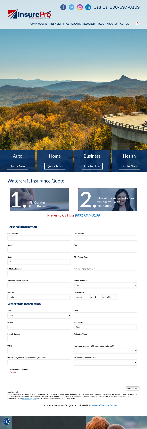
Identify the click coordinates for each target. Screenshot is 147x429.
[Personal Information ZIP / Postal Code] (105, 261)
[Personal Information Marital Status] (105, 285)
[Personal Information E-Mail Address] (39, 273)
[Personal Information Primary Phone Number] (105, 273)
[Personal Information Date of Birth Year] (111, 297)
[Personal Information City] (105, 249)
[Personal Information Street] (39, 249)
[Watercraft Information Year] (39, 315)
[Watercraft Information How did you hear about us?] (105, 362)
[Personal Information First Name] (39, 238)
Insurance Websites (54, 405)
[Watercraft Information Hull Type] (105, 327)
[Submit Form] (132, 388)
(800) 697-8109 (87, 215)
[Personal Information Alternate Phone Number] (39, 285)
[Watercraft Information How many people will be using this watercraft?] (105, 351)
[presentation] (32, 378)
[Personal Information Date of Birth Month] (82, 297)
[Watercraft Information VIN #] (39, 350)
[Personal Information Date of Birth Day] (98, 297)
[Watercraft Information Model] (39, 327)
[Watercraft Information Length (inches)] (39, 338)
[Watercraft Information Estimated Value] (105, 338)
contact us (126, 396)
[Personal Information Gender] (39, 297)
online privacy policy (29, 399)
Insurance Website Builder (103, 405)
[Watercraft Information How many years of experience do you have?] (39, 362)
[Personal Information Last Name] (105, 238)
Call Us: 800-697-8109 (116, 7)
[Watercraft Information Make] (105, 315)
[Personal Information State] (39, 262)
